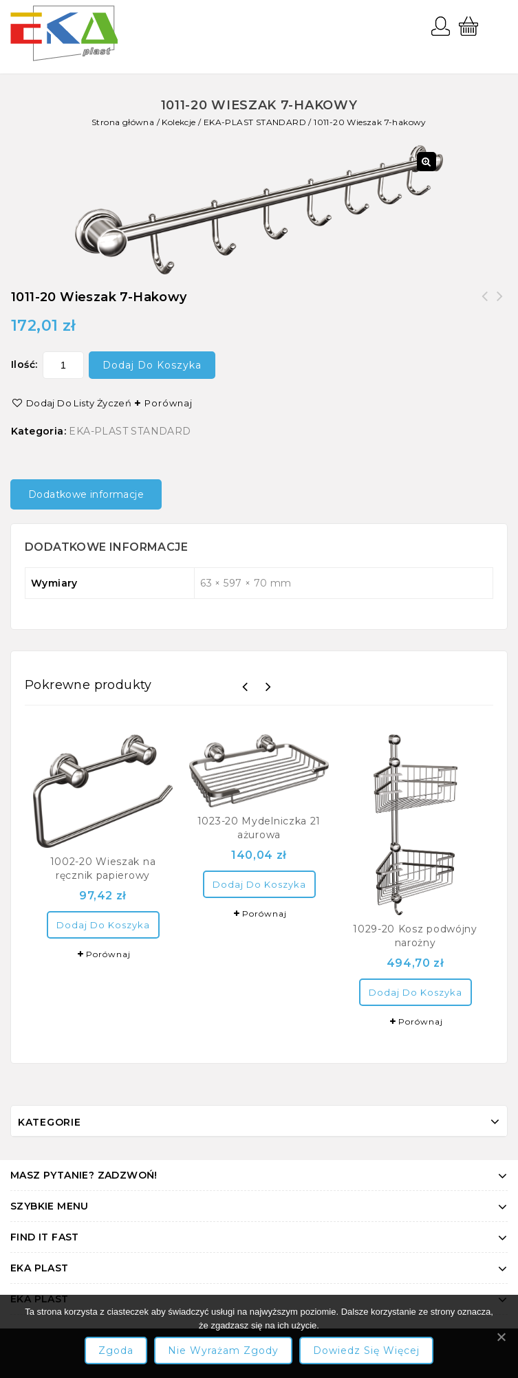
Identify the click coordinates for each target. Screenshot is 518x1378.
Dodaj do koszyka (152, 365)
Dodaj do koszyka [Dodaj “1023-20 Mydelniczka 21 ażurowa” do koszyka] (259, 884)
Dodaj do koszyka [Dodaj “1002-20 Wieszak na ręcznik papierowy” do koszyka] (103, 924)
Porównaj (168, 402)
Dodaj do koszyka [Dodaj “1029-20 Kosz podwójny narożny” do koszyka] (415, 992)
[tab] (91, 494)
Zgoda (115, 1350)
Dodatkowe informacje (86, 494)
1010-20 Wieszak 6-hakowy (500, 304)
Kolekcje (178, 122)
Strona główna (122, 122)
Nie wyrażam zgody (223, 1350)
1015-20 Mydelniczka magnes (485, 304)
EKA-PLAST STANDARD (255, 122)
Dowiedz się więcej (366, 1350)
